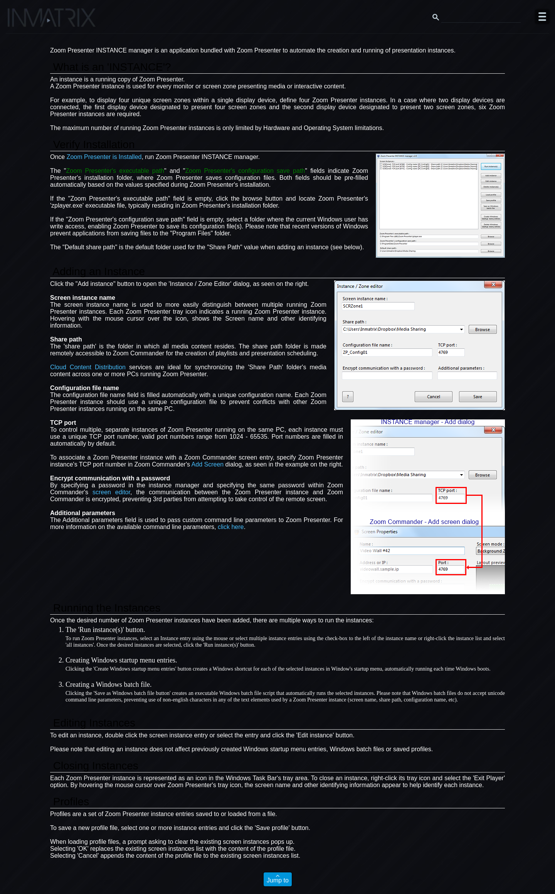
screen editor (111, 492)
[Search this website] (481, 16)
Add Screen (208, 464)
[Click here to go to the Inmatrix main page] (21, 20)
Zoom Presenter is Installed (104, 157)
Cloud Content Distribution (88, 367)
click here (231, 527)
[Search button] (435, 16)
